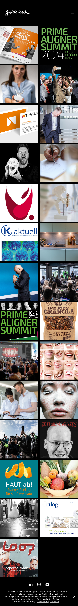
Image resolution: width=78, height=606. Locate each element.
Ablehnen (54, 601)
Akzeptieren (43, 601)
